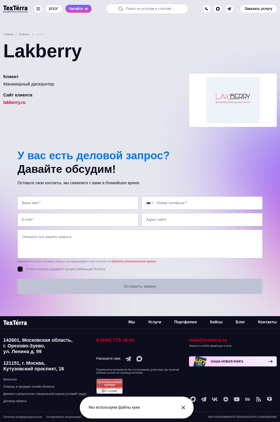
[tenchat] (269, 399)
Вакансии (10, 379)
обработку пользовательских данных (133, 261)
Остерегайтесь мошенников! (63, 416)
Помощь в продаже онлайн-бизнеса (28, 386)
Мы (131, 322)
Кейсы (216, 322)
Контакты (267, 322)
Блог (240, 322)
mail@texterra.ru (208, 340)
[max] (218, 9)
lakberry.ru (14, 102)
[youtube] (237, 399)
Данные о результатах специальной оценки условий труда (44, 394)
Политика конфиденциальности (22, 416)
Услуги (154, 322)
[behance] (248, 399)
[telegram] (229, 9)
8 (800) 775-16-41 (115, 340)
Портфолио (185, 322)
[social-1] (258, 399)
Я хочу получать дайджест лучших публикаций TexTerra (65, 269)
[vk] (215, 399)
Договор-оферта (14, 401)
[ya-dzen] (226, 399)
